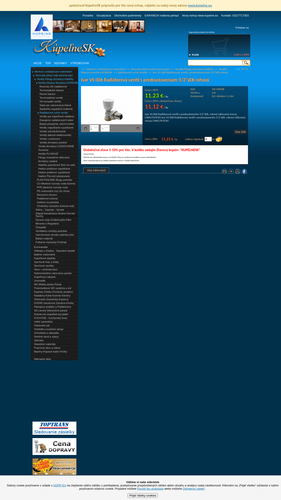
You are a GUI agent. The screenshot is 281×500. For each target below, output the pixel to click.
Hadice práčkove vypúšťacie (54, 172)
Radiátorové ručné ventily (54, 112)
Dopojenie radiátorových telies (56, 120)
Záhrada (38, 340)
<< (242, 69)
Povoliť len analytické (150, 488)
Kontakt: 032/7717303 (235, 15)
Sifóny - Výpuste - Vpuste (50, 209)
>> (246, 69)
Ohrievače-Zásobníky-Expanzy (51, 299)
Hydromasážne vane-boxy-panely (53, 273)
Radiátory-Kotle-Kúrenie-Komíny (52, 295)
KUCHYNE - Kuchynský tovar (50, 318)
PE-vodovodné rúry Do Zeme (53, 191)
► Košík (194, 54)
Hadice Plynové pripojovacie (54, 176)
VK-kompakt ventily (50, 101)
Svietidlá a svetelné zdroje (48, 329)
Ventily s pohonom (50, 138)
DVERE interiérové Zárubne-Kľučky (54, 303)
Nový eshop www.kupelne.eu (200, 15)
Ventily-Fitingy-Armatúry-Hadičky (55, 79)
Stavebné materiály (45, 344)
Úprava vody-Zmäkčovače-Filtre (53, 219)
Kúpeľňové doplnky (45, 258)
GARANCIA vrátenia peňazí (161, 15)
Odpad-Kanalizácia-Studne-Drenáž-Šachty (56, 214)
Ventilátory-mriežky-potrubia (51, 231)
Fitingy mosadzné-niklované (54, 157)
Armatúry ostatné (48, 161)
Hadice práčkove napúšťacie (54, 168)
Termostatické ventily (51, 97)
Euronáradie (41, 247)
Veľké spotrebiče (43, 321)
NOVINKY (60, 63)
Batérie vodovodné (44, 254)
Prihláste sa (242, 27)
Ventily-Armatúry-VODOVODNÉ (56, 146)
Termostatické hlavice (52, 90)
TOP (48, 63)
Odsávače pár (42, 325)
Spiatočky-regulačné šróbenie (56, 109)
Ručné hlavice (47, 94)
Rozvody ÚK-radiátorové (53, 86)
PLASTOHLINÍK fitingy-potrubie (54, 180)
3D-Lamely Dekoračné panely (50, 310)
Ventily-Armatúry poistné (53, 142)
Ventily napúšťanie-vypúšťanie (57, 127)
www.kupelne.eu (200, 5)
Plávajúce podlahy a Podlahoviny (52, 306)
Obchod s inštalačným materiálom (53, 71)
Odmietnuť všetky (194, 488)
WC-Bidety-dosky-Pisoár (47, 284)
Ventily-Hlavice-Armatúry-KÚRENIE (58, 82)
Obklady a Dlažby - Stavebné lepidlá (54, 250)
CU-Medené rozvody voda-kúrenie (56, 183)
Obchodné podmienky (128, 15)
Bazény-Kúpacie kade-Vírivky (50, 351)
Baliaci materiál (44, 238)
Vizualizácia (103, 15)
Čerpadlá (41, 227)
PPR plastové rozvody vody (52, 187)
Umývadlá (39, 280)
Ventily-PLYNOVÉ (48, 153)
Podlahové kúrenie (47, 198)
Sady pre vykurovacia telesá (55, 105)
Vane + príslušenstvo (46, 269)
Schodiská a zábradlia (46, 333)
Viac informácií (96, 170)
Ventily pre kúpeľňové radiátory (57, 116)
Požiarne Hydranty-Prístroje (51, 242)
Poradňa (88, 15)
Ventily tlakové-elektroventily (55, 135)
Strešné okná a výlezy (46, 336)
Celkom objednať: (194, 139)
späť (237, 69)
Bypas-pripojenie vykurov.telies (57, 124)
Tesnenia (43, 150)
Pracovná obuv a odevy (47, 348)
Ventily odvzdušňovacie (53, 131)
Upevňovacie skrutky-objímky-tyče (55, 234)
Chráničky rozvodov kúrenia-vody (55, 206)
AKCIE (37, 63)
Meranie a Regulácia (47, 223)
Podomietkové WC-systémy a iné (52, 288)
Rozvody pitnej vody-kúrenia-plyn (54, 75)
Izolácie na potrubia (48, 202)
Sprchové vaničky (44, 265)
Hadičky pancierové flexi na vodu (56, 165)
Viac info (240, 132)
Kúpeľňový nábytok (45, 277)
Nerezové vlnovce (47, 194)
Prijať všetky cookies (142, 495)
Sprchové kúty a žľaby (46, 262)
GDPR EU (59, 485)
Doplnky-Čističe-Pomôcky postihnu (53, 292)
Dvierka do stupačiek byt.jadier (51, 314)
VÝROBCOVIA (79, 63)
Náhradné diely (42, 359)
